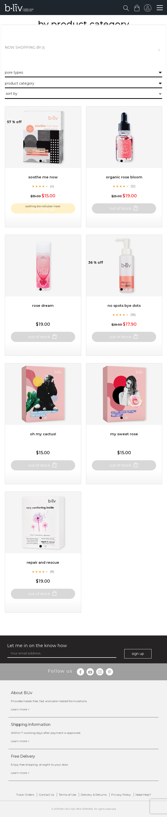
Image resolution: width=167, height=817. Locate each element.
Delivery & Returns (94, 794)
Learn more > (20, 709)
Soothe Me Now (43, 188)
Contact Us (46, 794)
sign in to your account (147, 9)
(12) (133, 197)
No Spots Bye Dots (124, 316)
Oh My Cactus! (43, 445)
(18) (133, 326)
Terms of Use (67, 794)
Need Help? (143, 794)
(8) (52, 583)
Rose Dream (43, 316)
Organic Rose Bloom (124, 188)
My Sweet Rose (124, 445)
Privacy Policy (121, 794)
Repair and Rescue (43, 573)
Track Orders (25, 794)
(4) (52, 197)
